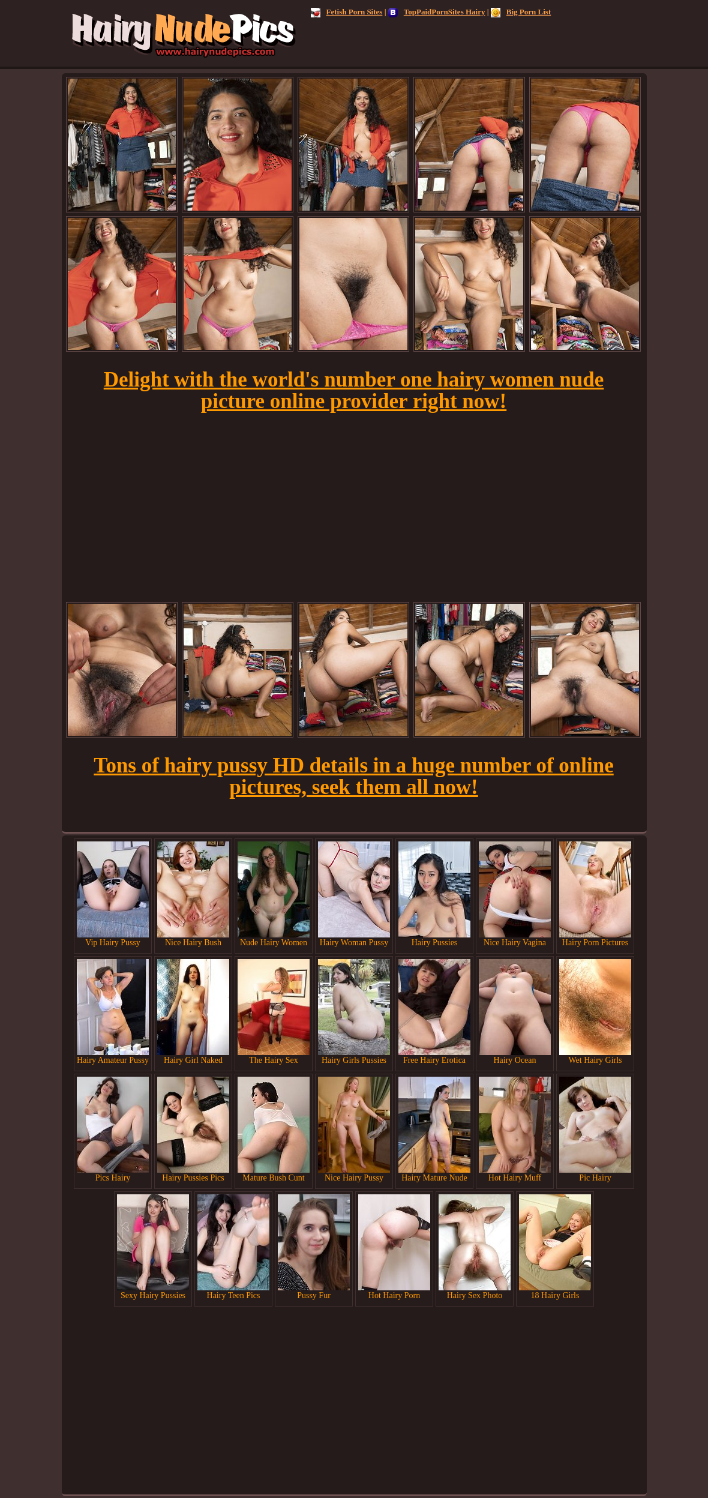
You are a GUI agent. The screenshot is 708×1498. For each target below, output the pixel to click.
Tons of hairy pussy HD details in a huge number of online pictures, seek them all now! (353, 776)
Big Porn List (521, 11)
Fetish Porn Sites (347, 11)
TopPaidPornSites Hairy (436, 11)
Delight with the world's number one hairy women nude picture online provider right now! (354, 390)
